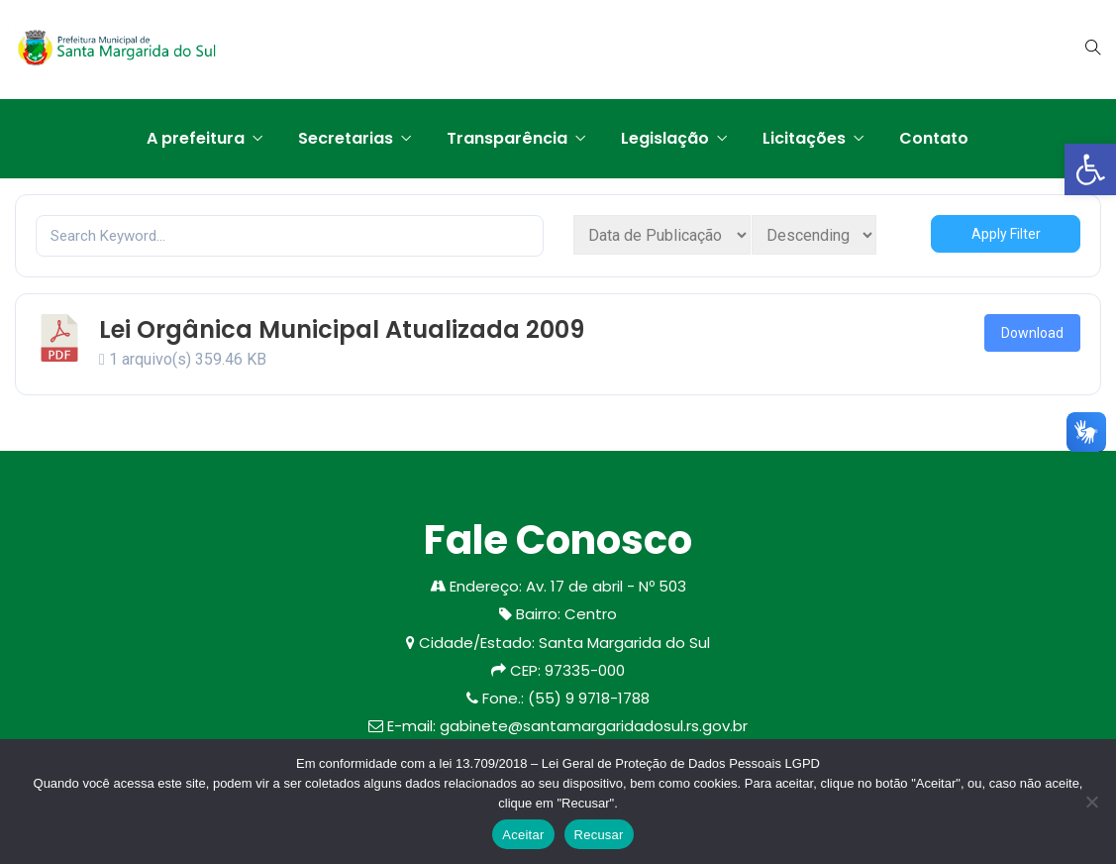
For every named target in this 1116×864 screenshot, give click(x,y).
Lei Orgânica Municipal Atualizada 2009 (341, 329)
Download (1032, 333)
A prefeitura (196, 138)
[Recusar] (1091, 801)
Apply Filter (1006, 234)
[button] (1090, 169)
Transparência (507, 138)
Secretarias (345, 138)
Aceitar (523, 834)
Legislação (665, 138)
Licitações (804, 138)
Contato (933, 138)
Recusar (599, 834)
